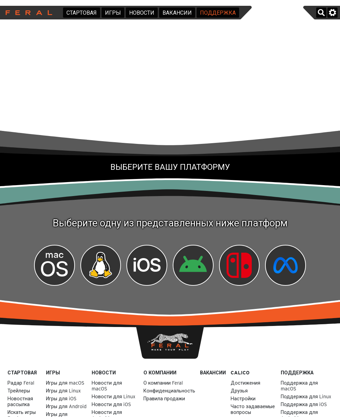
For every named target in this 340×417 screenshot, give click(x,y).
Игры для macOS (65, 383)
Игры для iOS (61, 398)
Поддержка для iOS (304, 404)
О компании (159, 372)
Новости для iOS (111, 404)
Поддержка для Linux (306, 396)
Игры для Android (66, 406)
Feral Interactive (27, 12)
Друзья (239, 390)
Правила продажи (164, 398)
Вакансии (177, 13)
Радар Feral (20, 383)
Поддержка (218, 13)
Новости (141, 13)
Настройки (243, 398)
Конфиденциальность (169, 390)
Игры (113, 13)
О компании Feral (163, 383)
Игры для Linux (63, 390)
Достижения (245, 383)
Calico (240, 372)
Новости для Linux (113, 396)
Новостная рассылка (20, 401)
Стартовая (81, 13)
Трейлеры (18, 390)
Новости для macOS (107, 385)
